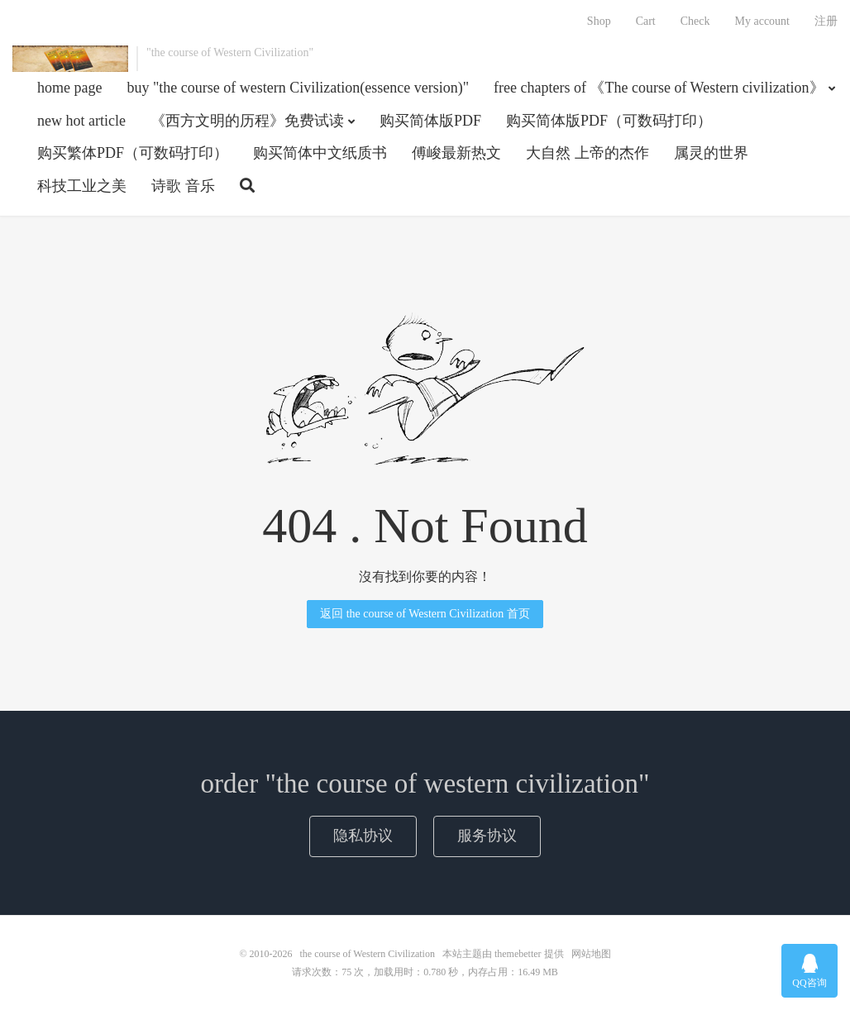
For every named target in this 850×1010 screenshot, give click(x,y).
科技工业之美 (82, 186)
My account (762, 21)
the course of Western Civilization (70, 58)
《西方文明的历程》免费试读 (247, 120)
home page (69, 87)
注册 (826, 21)
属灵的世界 (711, 153)
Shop (599, 21)
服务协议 (487, 835)
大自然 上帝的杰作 (587, 153)
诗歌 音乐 (183, 186)
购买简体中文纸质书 (320, 153)
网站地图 (591, 954)
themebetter (518, 954)
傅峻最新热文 (456, 153)
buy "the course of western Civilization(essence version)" (298, 87)
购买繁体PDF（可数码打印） (132, 153)
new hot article (81, 120)
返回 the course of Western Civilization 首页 (425, 613)
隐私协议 (363, 835)
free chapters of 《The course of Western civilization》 (659, 87)
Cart (646, 21)
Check (695, 21)
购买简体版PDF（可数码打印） (609, 120)
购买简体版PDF (430, 120)
